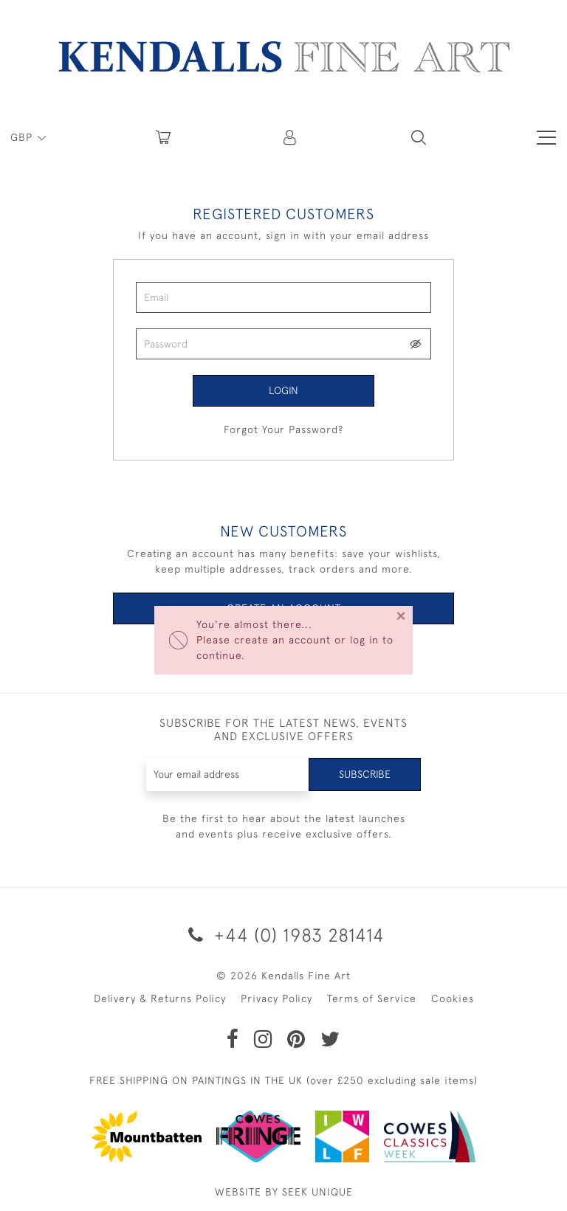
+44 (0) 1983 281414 (284, 934)
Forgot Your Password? (283, 429)
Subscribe (365, 774)
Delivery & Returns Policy (160, 998)
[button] (418, 137)
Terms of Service (371, 998)
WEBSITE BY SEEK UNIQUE (284, 1192)
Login (283, 390)
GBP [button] (23, 137)
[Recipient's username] (228, 774)
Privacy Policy (276, 998)
